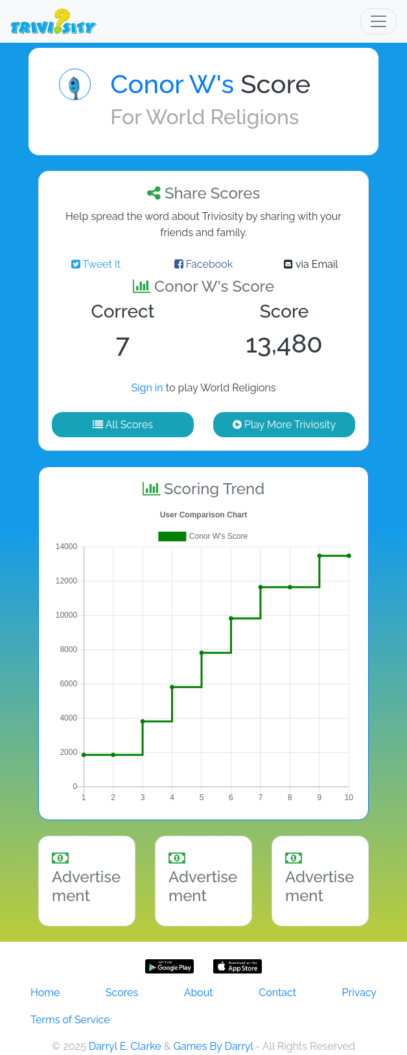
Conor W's (172, 84)
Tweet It (96, 264)
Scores (122, 992)
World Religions (222, 117)
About (198, 992)
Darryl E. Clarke (125, 1046)
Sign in (147, 388)
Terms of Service (70, 1020)
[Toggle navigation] (378, 21)
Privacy (359, 992)
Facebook (203, 264)
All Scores (123, 425)
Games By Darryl (213, 1046)
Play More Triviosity (284, 425)
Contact (277, 992)
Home (45, 992)
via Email (311, 264)
